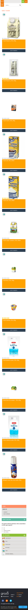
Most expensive (7, 514)
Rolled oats (7, 544)
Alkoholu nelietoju (7, 530)
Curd (6, 550)
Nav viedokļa (6, 532)
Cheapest (5, 512)
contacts (12, 594)
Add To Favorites (13, 50)
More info (15, 608)
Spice (6, 541)
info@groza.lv (6, 596)
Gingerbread (8, 538)
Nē (4, 529)
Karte (23, 2)
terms (12, 596)
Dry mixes (7, 547)
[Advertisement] (14, 570)
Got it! (23, 606)
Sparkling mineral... (9, 553)
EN (25, 1)
